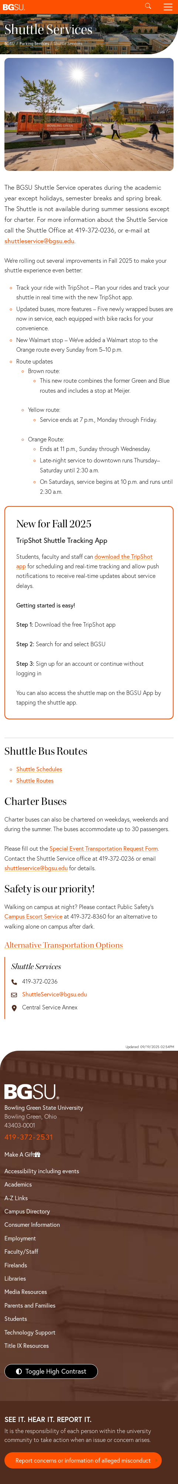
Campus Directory (27, 1211)
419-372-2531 (28, 1137)
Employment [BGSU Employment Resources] (20, 1238)
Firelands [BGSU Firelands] (15, 1265)
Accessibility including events (41, 1171)
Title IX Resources (26, 1345)
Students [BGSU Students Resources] (15, 1318)
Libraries (15, 1278)
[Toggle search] (148, 7)
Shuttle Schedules (39, 769)
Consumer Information (32, 1224)
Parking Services (34, 43)
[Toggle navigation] (168, 7)
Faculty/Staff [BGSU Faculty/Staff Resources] (21, 1251)
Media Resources (25, 1291)
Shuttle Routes (35, 780)
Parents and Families (29, 1305)
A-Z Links (16, 1198)
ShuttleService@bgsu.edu (54, 994)
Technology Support (29, 1332)
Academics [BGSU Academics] (18, 1184)
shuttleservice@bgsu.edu (39, 241)
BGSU (9, 43)
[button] (69, 7)
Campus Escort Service (33, 916)
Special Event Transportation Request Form (103, 848)
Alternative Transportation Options (63, 945)
